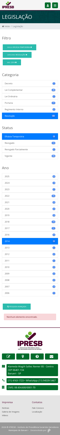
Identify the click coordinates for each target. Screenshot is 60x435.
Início (6, 26)
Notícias (5, 408)
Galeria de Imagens (10, 411)
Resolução (17, 55)
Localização (37, 411)
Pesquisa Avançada (16, 306)
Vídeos (5, 415)
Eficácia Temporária (19, 47)
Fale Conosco (38, 408)
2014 (12, 62)
